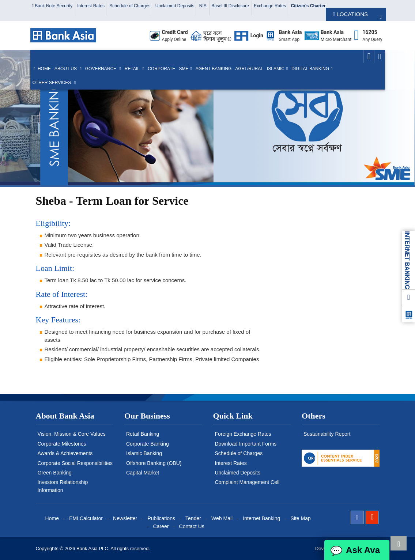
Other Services (52, 82)
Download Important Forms (246, 444)
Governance (101, 68)
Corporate (161, 68)
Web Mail (222, 518)
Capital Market (142, 473)
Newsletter (125, 518)
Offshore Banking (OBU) (153, 463)
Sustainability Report (326, 434)
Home (42, 68)
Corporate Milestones (62, 444)
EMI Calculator (86, 518)
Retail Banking (142, 434)
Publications (161, 518)
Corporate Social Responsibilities (75, 463)
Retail (133, 68)
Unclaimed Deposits (175, 5)
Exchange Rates (270, 5)
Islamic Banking (144, 453)
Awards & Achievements (65, 453)
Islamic (275, 68)
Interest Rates (91, 5)
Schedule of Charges (129, 5)
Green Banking (55, 473)
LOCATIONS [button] (350, 14)
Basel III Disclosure (230, 5)
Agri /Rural (249, 68)
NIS (203, 5)
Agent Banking (213, 68)
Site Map (300, 518)
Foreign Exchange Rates (243, 434)
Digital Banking (310, 68)
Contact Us (191, 526)
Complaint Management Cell (247, 482)
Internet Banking (261, 518)
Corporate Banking (147, 444)
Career (161, 526)
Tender (193, 518)
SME (183, 68)
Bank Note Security (53, 5)
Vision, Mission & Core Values (72, 434)
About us (66, 68)
